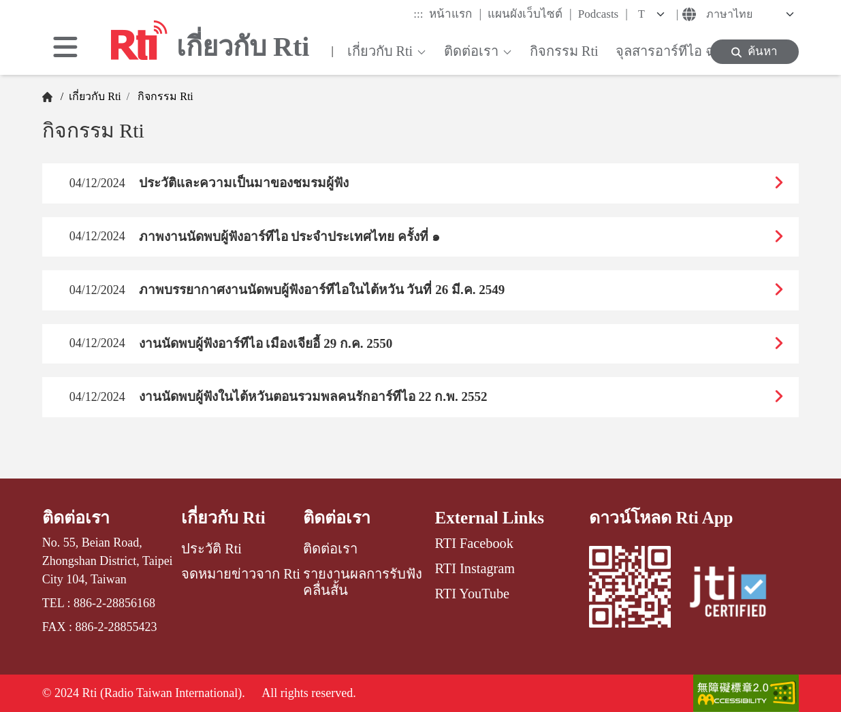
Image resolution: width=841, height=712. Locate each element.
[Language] (748, 14)
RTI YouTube (472, 593)
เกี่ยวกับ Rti (93, 96)
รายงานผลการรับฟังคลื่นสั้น (362, 582)
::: (418, 13)
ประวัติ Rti (211, 548)
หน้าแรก (455, 13)
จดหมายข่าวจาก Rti (240, 573)
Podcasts (603, 13)
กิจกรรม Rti (164, 96)
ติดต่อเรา (76, 517)
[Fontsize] (653, 14)
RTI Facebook (474, 543)
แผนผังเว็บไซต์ (530, 13)
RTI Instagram (475, 568)
